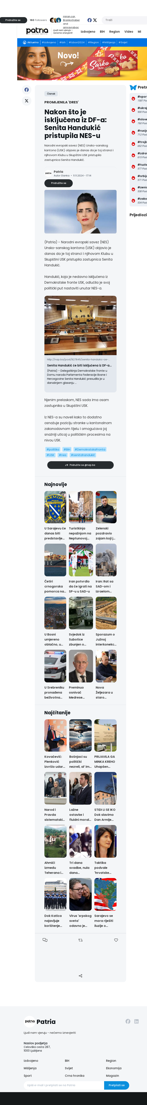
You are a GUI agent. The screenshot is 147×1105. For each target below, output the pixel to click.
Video (128, 32)
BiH (102, 32)
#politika (53, 449)
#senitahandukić (83, 455)
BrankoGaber (71, 20)
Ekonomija (114, 1068)
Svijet (69, 1068)
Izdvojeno (88, 32)
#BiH (67, 449)
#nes (62, 455)
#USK (50, 455)
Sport (28, 1076)
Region (114, 32)
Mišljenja (30, 1068)
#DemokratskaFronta (90, 449)
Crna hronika (74, 1076)
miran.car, (69, 16)
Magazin (112, 1076)
